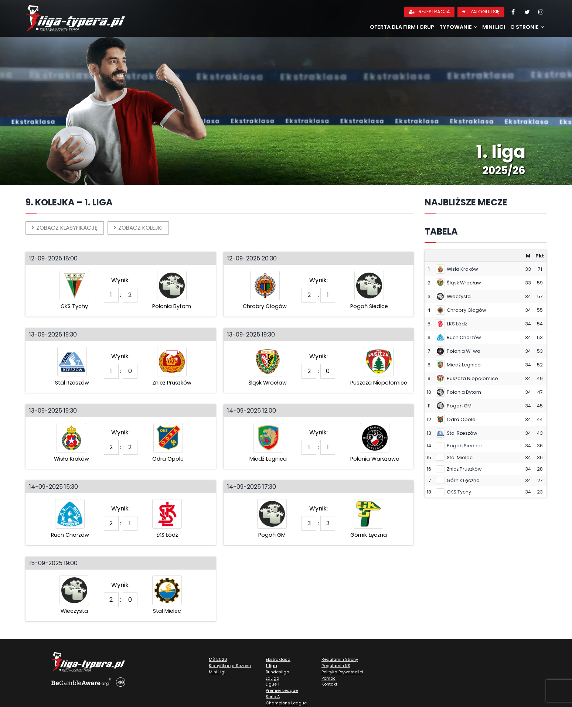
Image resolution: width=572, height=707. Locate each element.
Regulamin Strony (339, 660)
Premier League (282, 691)
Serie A (273, 697)
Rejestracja (429, 11)
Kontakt (329, 685)
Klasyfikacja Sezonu (230, 666)
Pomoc (328, 679)
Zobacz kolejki (144, 227)
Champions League (286, 703)
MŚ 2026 (218, 660)
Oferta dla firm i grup (402, 27)
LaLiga (272, 679)
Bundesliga (277, 672)
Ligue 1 (272, 685)
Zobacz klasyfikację (67, 227)
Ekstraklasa (278, 660)
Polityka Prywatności (342, 672)
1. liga (271, 666)
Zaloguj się (481, 11)
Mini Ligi (493, 27)
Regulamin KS (335, 666)
